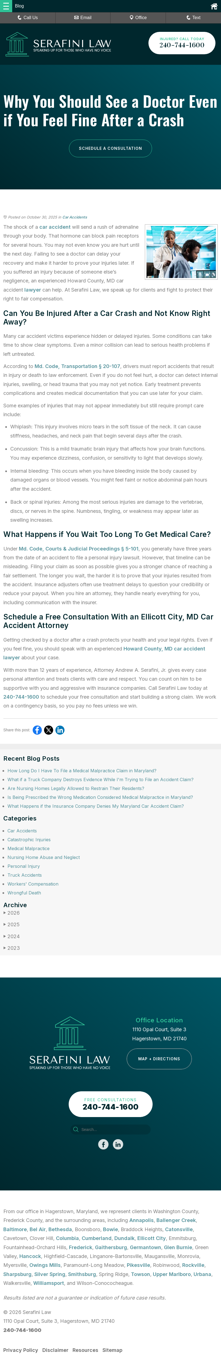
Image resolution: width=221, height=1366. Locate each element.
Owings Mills (45, 1265)
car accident (55, 227)
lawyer (32, 290)
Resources (85, 1350)
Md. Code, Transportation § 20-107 (77, 366)
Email (82, 17)
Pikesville (138, 1265)
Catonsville (179, 1229)
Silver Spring (49, 1274)
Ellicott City (151, 1238)
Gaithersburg (111, 1247)
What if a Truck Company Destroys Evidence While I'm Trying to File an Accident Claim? (100, 779)
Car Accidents (74, 217)
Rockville (193, 1265)
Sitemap (112, 1350)
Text (196, 17)
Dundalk (124, 1238)
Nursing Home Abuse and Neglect (43, 857)
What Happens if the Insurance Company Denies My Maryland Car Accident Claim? (95, 806)
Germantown (145, 1247)
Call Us (27, 17)
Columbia (67, 1238)
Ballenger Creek (176, 1220)
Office (138, 17)
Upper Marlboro (172, 1274)
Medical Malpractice (28, 848)
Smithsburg (82, 1274)
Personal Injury (23, 866)
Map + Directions (159, 1058)
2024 (11, 936)
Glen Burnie (178, 1247)
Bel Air (38, 1229)
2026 (11, 913)
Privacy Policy (20, 1350)
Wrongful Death (24, 893)
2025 (11, 924)
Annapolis (141, 1220)
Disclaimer (55, 1350)
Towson (140, 1274)
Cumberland (97, 1238)
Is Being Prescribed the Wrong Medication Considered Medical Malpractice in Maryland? (100, 797)
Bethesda (60, 1229)
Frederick (80, 1247)
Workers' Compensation (32, 884)
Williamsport (48, 1283)
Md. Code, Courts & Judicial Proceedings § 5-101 (78, 549)
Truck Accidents (24, 875)
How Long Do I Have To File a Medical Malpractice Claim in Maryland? (81, 770)
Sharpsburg (17, 1274)
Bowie (110, 1229)
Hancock (30, 1256)
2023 (11, 948)
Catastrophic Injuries (29, 839)
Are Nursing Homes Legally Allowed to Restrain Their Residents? (75, 788)
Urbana (202, 1274)
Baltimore (15, 1229)
